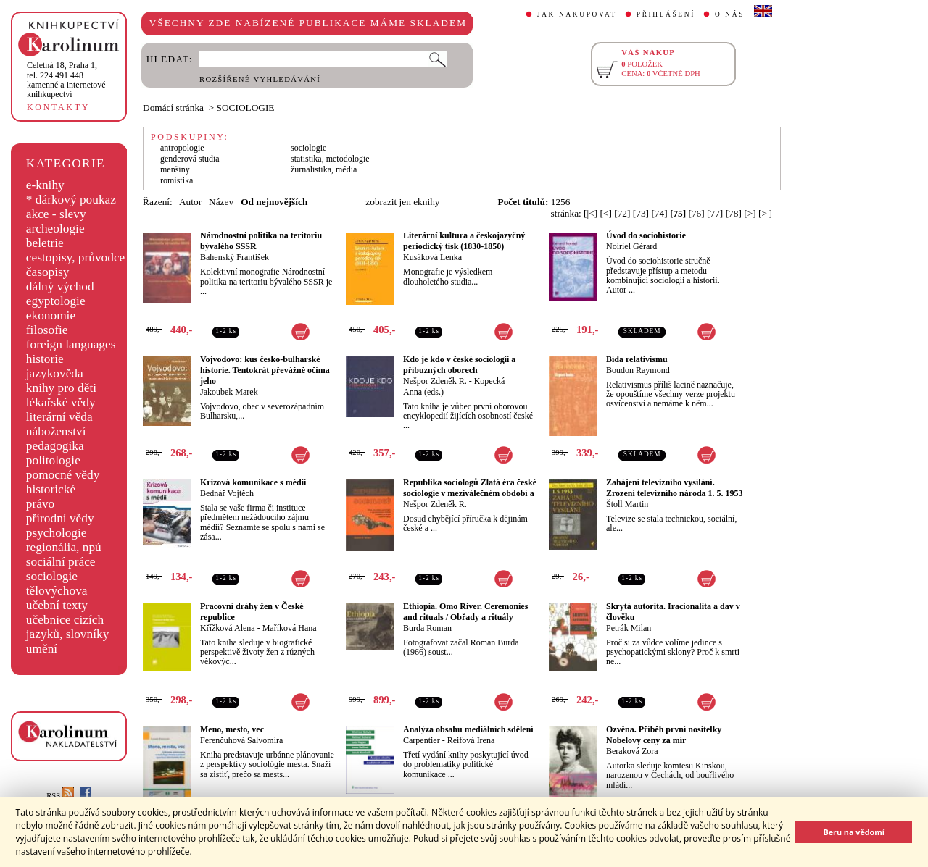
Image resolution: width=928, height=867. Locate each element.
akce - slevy (56, 214)
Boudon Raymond (638, 370)
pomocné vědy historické (63, 482)
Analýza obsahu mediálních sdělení (468, 729)
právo (40, 504)
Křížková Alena (227, 628)
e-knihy (45, 185)
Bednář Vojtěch (227, 493)
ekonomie (50, 315)
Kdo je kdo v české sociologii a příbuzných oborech (459, 364)
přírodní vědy (60, 518)
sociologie (52, 576)
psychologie (56, 533)
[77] (715, 213)
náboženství (56, 431)
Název (221, 201)
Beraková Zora (632, 751)
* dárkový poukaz (71, 199)
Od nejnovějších (274, 201)
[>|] (765, 213)
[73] (641, 213)
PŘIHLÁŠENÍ (666, 14)
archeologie (55, 228)
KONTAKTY (58, 107)
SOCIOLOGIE (246, 107)
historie (45, 359)
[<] (606, 213)
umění (41, 649)
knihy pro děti (61, 388)
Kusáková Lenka (432, 257)
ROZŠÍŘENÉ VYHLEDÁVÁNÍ (259, 79)
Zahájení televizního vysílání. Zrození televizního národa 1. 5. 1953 (674, 487)
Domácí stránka (173, 107)
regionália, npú (64, 547)
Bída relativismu (637, 359)
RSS (60, 796)
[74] (659, 213)
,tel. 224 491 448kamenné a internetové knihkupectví (66, 79)
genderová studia (190, 159)
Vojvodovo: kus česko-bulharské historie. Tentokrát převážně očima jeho (265, 370)
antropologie (182, 148)
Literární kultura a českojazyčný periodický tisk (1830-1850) (464, 240)
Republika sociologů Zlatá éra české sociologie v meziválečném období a (469, 487)
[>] (749, 213)
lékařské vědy (61, 402)
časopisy (48, 272)
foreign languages (71, 344)
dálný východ (60, 286)
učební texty (57, 605)
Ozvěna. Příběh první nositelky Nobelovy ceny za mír (663, 734)
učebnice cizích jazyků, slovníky (67, 627)
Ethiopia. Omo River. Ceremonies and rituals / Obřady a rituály (465, 611)
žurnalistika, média (324, 169)
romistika (176, 180)
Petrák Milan (628, 628)
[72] (622, 213)
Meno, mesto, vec (232, 729)
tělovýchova (57, 591)
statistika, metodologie (330, 159)
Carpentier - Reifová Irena (448, 740)
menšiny (175, 169)
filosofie (47, 330)
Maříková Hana (289, 628)
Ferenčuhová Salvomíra (241, 740)
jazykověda (54, 373)
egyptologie (56, 301)
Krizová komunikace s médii (253, 482)
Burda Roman (427, 628)
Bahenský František (234, 257)
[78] (734, 213)
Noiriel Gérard (631, 246)
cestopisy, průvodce (75, 257)
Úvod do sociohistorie (646, 235)
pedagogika (55, 446)
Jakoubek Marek (229, 392)
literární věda (59, 417)
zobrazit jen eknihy (402, 201)
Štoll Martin (627, 504)
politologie (53, 460)
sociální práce (61, 562)
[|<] (590, 213)
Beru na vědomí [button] (853, 831)
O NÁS (730, 14)
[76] (697, 213)
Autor (190, 201)
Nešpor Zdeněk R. (435, 381)
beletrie (45, 243)
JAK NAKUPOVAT (577, 14)
